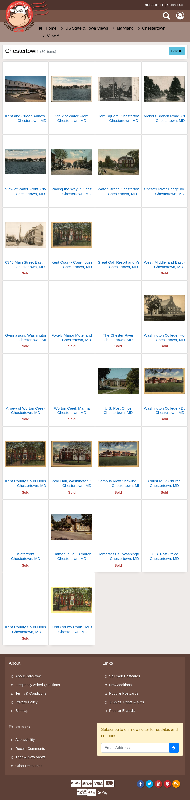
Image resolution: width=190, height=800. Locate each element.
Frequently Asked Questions (37, 685)
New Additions (120, 685)
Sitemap (21, 711)
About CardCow (28, 676)
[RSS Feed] (176, 783)
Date (176, 51)
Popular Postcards (123, 693)
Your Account (153, 5)
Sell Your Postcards (124, 676)
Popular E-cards (122, 711)
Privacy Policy (26, 702)
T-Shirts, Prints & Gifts (126, 702)
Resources (19, 726)
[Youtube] (158, 783)
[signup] (174, 748)
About (14, 663)
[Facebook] (140, 783)
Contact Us (175, 5)
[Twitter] (149, 783)
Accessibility (25, 740)
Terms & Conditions (30, 693)
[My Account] (180, 15)
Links (107, 663)
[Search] (166, 15)
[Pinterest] (167, 783)
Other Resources (28, 766)
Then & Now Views (30, 757)
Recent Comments (30, 749)
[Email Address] (135, 748)
